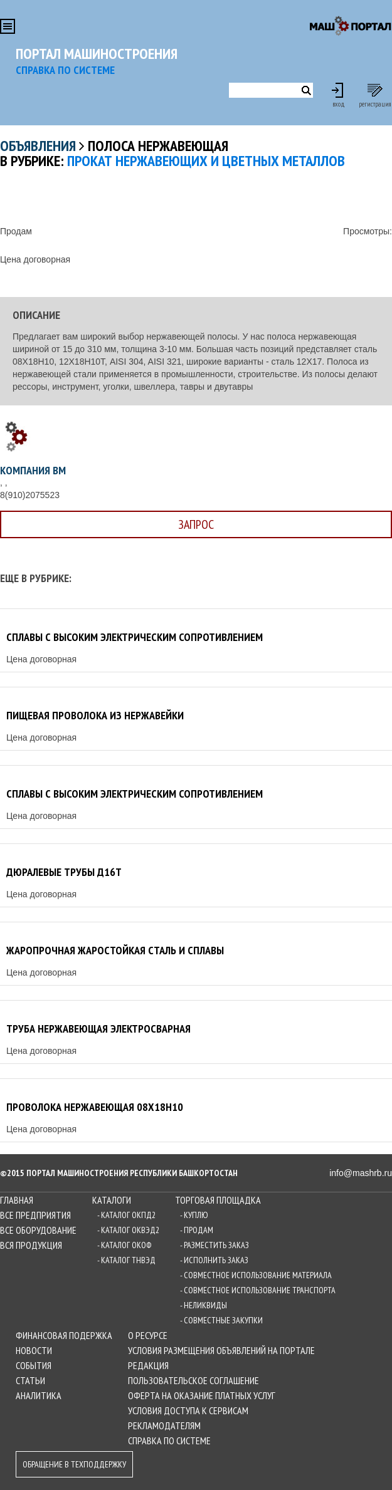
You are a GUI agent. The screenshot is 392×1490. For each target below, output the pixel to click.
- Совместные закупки (221, 1320)
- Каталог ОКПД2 (126, 1215)
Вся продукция (31, 1245)
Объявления (38, 145)
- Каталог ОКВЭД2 (128, 1230)
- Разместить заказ (214, 1245)
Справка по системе (169, 1440)
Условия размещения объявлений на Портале (221, 1350)
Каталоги (111, 1200)
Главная (16, 1200)
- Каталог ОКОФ (124, 1245)
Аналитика (38, 1395)
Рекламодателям (164, 1425)
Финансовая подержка (64, 1335)
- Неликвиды (203, 1305)
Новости (34, 1350)
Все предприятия (35, 1215)
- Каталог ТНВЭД (126, 1260)
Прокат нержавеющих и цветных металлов (206, 160)
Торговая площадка (218, 1200)
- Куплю (194, 1215)
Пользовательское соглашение (193, 1380)
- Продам (196, 1230)
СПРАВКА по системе (65, 70)
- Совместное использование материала (256, 1275)
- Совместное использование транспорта (258, 1290)
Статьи (30, 1380)
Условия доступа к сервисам (188, 1410)
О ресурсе (147, 1335)
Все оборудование (38, 1230)
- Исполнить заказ (214, 1260)
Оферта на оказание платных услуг (201, 1395)
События (33, 1365)
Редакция (148, 1365)
